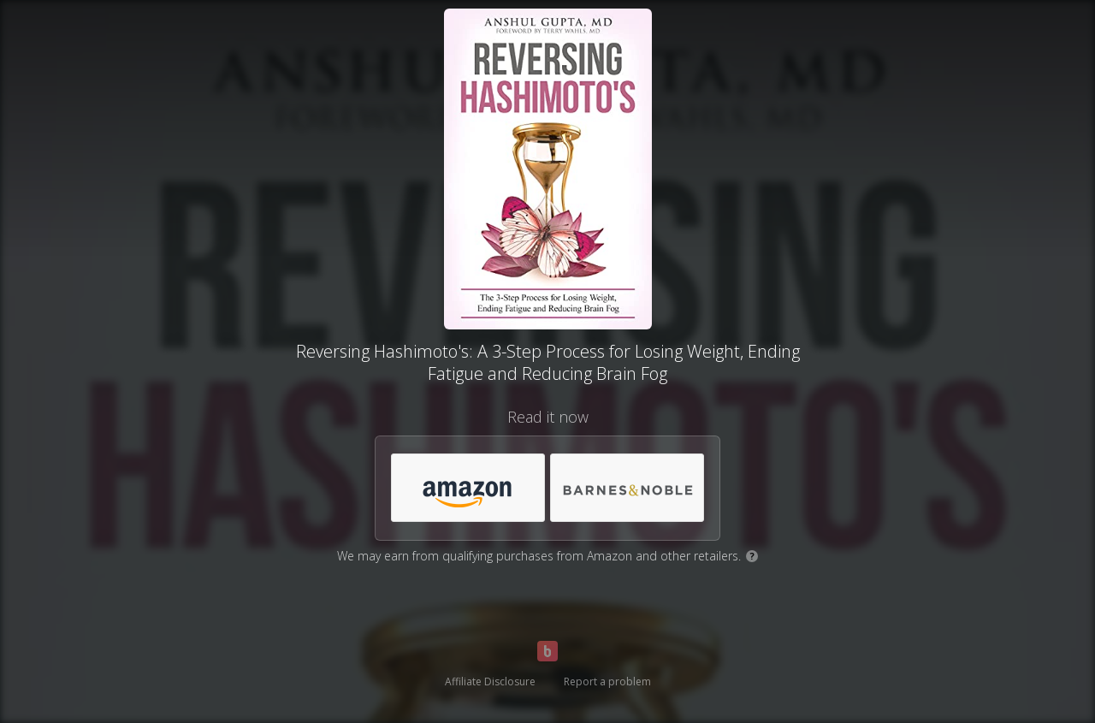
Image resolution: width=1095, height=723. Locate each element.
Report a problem (607, 681)
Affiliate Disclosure (490, 681)
